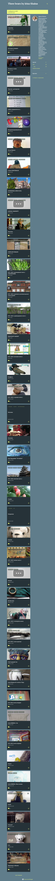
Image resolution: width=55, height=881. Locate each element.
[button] (28, 32)
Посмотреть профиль (41, 58)
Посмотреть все (11, 12)
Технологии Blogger (27, 879)
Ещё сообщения (18, 875)
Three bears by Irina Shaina (23, 3)
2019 (33, 64)
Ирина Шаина (42, 16)
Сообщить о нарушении (38, 77)
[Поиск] (47, 3)
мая (34, 66)
